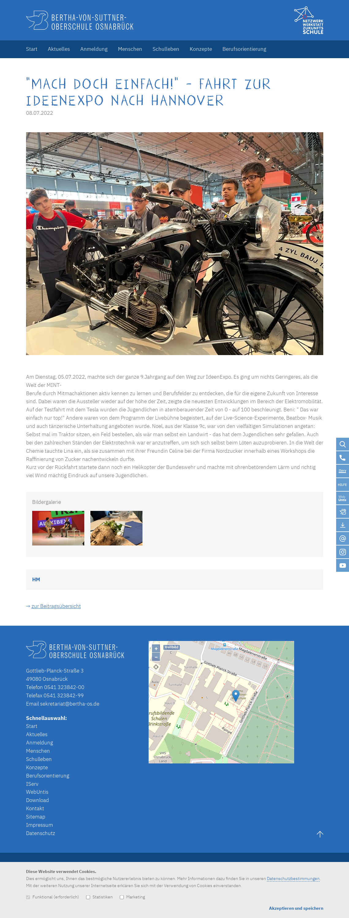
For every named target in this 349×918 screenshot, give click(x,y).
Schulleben (166, 49)
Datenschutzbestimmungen (293, 878)
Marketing (132, 897)
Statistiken (99, 897)
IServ (32, 784)
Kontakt (35, 808)
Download (37, 800)
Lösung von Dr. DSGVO (306, 760)
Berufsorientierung (244, 49)
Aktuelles (59, 49)
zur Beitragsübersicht (56, 606)
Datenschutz (40, 833)
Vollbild (171, 647)
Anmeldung (94, 49)
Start (31, 49)
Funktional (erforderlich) (52, 897)
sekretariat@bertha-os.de (69, 703)
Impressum (39, 825)
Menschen (130, 49)
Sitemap (35, 816)
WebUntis (37, 792)
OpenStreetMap (264, 760)
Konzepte (201, 49)
